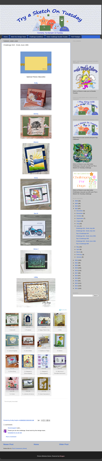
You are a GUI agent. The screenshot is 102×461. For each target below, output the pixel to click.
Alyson (36, 142)
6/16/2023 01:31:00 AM (15, 433)
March (78, 252)
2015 (76, 278)
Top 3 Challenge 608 (82, 243)
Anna (36, 178)
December (79, 210)
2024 (76, 206)
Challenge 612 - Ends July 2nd (85, 231)
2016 (76, 275)
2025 (76, 203)
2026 (76, 201)
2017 (76, 273)
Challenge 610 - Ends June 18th (86, 241)
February (79, 254)
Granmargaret (12, 428)
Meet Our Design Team (18, 37)
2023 (76, 208)
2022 (76, 260)
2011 (76, 288)
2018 (76, 270)
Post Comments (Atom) (19, 448)
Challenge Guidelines (36, 37)
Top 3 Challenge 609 (82, 238)
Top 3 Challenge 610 (82, 233)
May (77, 247)
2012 (76, 285)
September (80, 218)
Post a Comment (11, 436)
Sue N (36, 213)
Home (6, 37)
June (78, 226)
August (78, 221)
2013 (76, 283)
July (77, 223)
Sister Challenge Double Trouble (57, 37)
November (79, 213)
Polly (36, 83)
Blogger (62, 456)
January (79, 257)
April (78, 249)
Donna (36, 114)
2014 (76, 280)
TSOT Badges (75, 37)
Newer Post (8, 444)
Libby (36, 277)
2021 (76, 263)
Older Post (63, 444)
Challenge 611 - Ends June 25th (86, 236)
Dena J (36, 249)
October (79, 216)
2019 (76, 268)
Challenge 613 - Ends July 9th (85, 228)
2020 (76, 265)
